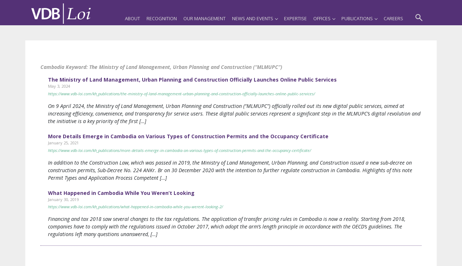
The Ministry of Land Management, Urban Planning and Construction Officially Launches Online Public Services (192, 79)
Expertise (295, 18)
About (132, 18)
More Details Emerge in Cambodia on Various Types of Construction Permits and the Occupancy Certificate (188, 136)
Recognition (162, 18)
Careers (393, 18)
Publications (359, 18)
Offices (324, 18)
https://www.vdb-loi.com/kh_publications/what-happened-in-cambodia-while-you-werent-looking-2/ (135, 206)
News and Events (255, 18)
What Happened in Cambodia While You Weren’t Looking (121, 192)
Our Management (204, 18)
